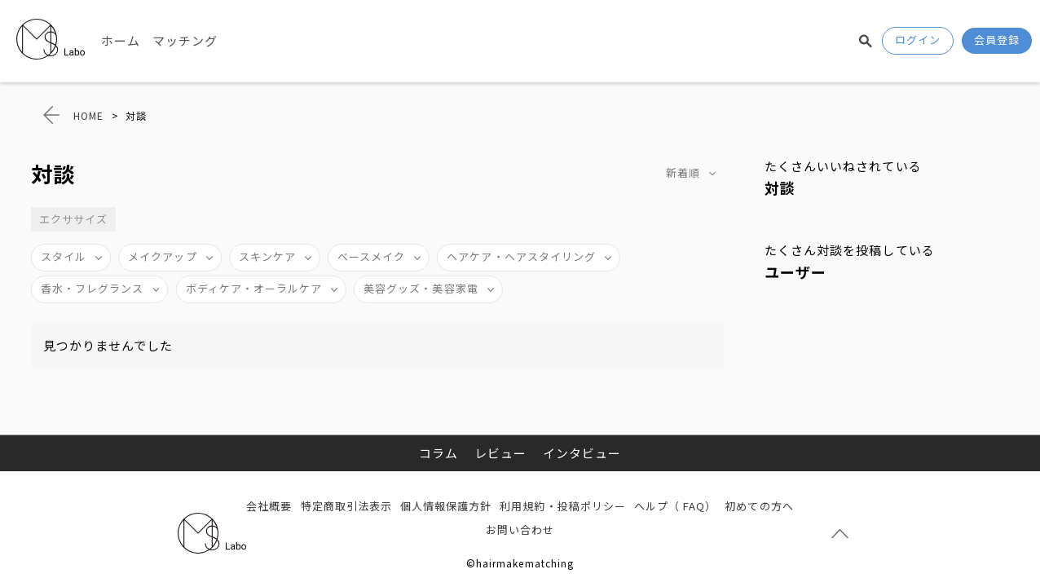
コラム (438, 452)
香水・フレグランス (92, 288)
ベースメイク (371, 256)
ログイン (918, 39)
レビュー (500, 452)
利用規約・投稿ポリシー (563, 506)
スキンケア (267, 256)
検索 (865, 40)
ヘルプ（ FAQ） (675, 506)
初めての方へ (759, 506)
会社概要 (269, 506)
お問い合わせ (520, 529)
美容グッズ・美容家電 (421, 288)
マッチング (185, 40)
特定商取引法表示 (346, 506)
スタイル (63, 256)
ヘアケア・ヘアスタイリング (521, 256)
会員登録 (997, 39)
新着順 (683, 172)
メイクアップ (162, 256)
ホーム (120, 40)
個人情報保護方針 (445, 506)
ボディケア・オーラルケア (254, 288)
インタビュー (582, 452)
